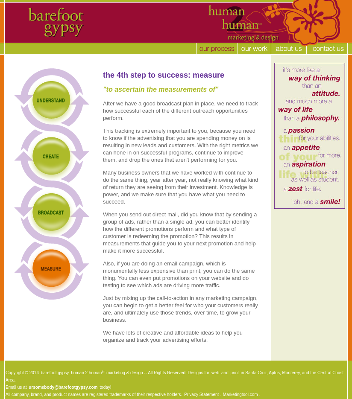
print (235, 372)
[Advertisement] (161, 364)
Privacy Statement (201, 394)
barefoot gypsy (55, 372)
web (215, 372)
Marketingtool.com (240, 394)
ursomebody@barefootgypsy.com (63, 387)
